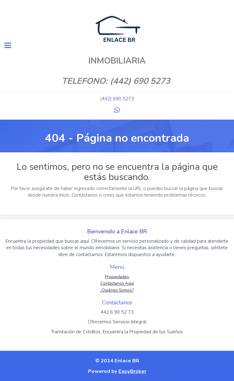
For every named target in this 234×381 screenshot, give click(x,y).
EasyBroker (132, 371)
